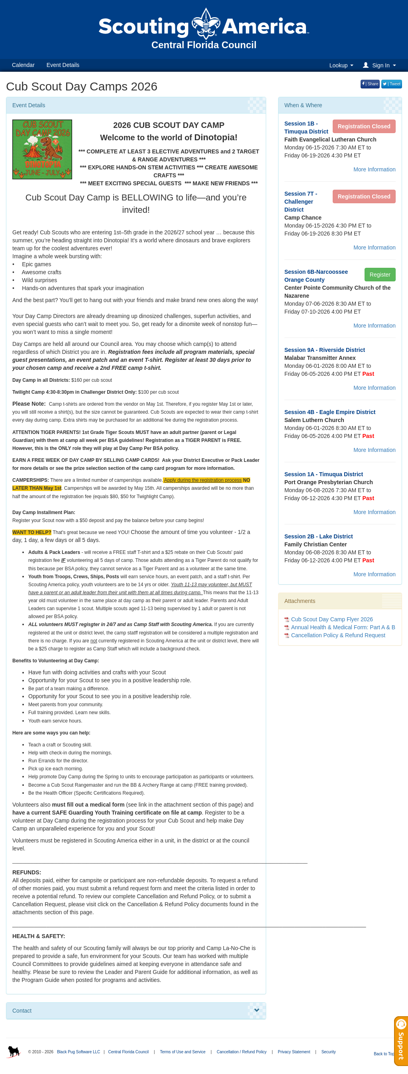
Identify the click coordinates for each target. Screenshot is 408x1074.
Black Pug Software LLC (78, 1052)
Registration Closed (364, 126)
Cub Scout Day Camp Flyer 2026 (332, 619)
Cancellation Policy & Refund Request (338, 635)
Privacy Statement (294, 1052)
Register (380, 274)
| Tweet (391, 84)
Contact (136, 1011)
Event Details (63, 65)
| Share (370, 84)
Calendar (23, 65)
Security (329, 1052)
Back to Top (387, 1054)
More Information (374, 169)
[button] (380, 65)
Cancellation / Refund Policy (242, 1052)
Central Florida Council (128, 1052)
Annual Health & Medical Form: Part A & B (343, 627)
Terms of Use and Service (183, 1052)
